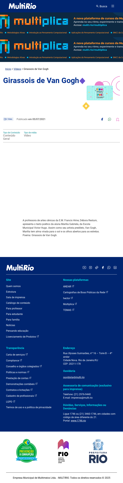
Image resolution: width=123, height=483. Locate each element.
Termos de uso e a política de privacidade (28, 407)
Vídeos (17, 69)
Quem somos (13, 286)
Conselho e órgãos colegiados (24, 366)
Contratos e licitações (19, 389)
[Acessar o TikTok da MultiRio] (97, 268)
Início (8, 69)
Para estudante (14, 314)
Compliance (14, 360)
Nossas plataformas (75, 279)
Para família (13, 319)
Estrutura (11, 291)
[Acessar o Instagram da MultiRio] (90, 268)
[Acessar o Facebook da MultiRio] (103, 268)
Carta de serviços (17, 354)
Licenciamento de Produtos (22, 336)
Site (8, 279)
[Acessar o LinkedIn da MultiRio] (115, 268)
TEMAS (68, 310)
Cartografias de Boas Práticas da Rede (85, 292)
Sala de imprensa (15, 297)
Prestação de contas (18, 378)
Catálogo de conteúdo (18, 302)
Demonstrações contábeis (22, 384)
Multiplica (70, 304)
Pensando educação (17, 330)
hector (68, 298)
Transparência (15, 348)
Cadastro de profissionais (21, 395)
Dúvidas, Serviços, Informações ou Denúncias (84, 406)
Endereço (69, 348)
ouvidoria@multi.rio (74, 377)
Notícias (10, 325)
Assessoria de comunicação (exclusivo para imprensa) (87, 387)
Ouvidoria (69, 371)
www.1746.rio (78, 420)
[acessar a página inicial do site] (22, 6)
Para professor (14, 308)
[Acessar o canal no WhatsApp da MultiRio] (109, 268)
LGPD (10, 401)
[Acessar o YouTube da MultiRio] (84, 268)
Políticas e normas (17, 372)
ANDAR (68, 286)
